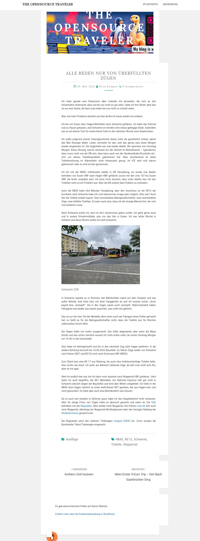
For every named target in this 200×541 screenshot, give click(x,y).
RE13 (128, 439)
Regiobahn (86, 406)
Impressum (170, 4)
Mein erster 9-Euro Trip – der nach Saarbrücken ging (138, 474)
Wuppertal (130, 444)
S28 (153, 402)
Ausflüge (72, 439)
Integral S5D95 (122, 421)
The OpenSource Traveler (47, 4)
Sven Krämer (108, 86)
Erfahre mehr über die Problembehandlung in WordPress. (85, 514)
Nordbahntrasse (69, 413)
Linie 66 (141, 406)
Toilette (116, 444)
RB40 (119, 439)
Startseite (150, 4)
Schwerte (140, 439)
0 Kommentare (133, 86)
